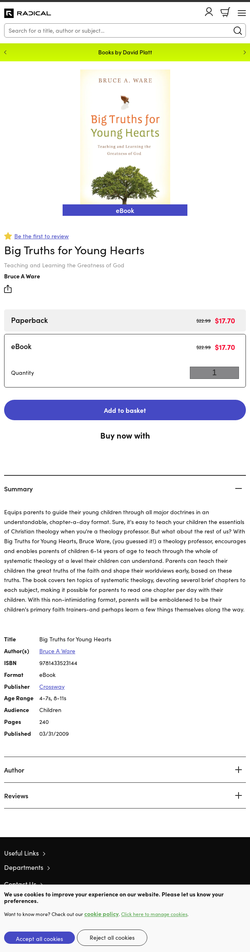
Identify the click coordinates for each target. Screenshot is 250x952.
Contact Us (20, 884)
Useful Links (21, 853)
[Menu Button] (242, 13)
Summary (18, 488)
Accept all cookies (39, 939)
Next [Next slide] (244, 52)
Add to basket (125, 409)
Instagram (242, 884)
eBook (21, 346)
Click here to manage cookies (154, 914)
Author (14, 769)
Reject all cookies (112, 937)
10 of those (27, 13)
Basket (225, 12)
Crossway (52, 686)
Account (209, 11)
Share (8, 289)
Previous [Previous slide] (5, 52)
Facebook (227, 884)
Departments (23, 867)
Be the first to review (41, 236)
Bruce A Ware (22, 276)
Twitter (212, 884)
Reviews (16, 795)
